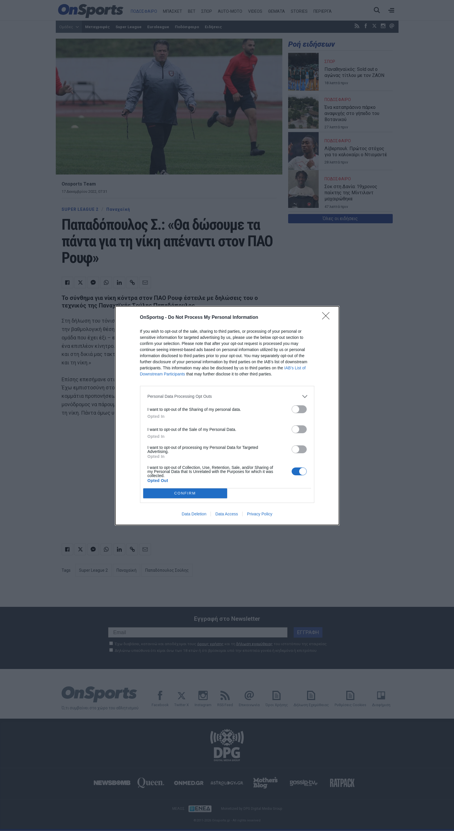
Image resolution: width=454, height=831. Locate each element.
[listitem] (227, 396)
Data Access (226, 514)
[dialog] (227, 415)
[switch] (299, 409)
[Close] (327, 317)
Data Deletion (194, 514)
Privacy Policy (259, 514)
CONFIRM (185, 493)
